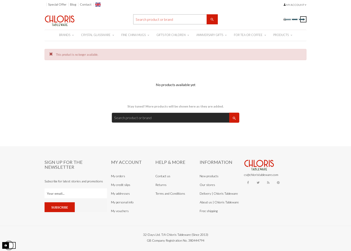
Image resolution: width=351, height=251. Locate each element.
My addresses (120, 193)
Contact (86, 4)
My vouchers (120, 211)
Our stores (207, 185)
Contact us (162, 176)
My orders (118, 176)
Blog (73, 4)
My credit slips (120, 185)
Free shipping (209, 211)
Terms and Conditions (170, 193)
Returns (161, 185)
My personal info (122, 202)
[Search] (175, 19)
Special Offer (57, 4)
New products (209, 176)
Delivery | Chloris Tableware (219, 193)
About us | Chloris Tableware (219, 202)
